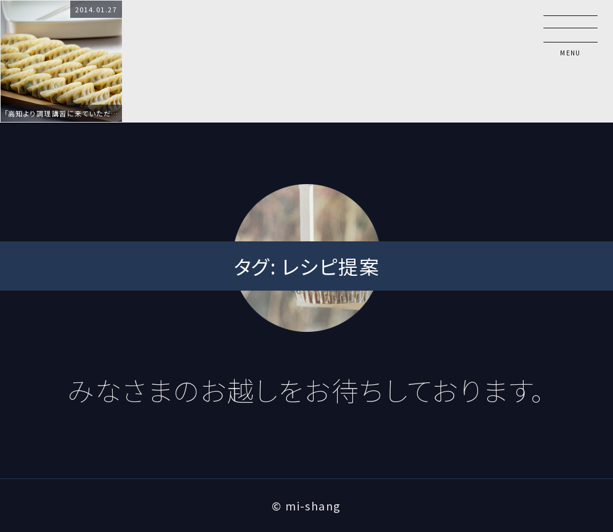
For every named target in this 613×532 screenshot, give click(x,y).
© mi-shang (306, 506)
